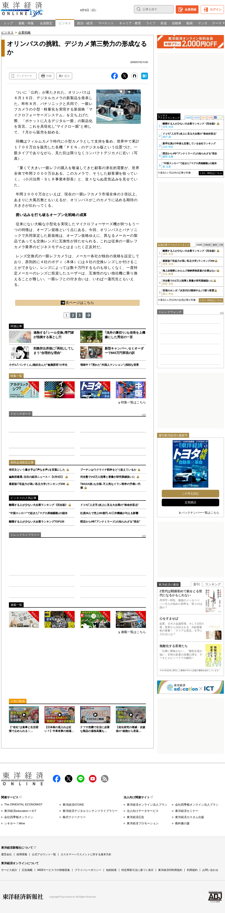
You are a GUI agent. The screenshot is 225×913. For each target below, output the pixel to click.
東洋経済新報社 (23, 897)
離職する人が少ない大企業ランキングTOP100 (36, 521)
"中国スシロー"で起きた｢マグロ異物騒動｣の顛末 (38, 513)
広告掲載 (27, 870)
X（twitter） (68, 778)
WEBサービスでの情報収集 (53, 870)
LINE (80, 778)
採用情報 (21, 854)
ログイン (215, 9)
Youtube (92, 778)
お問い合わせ (210, 870)
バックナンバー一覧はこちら (200, 512)
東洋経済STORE (73, 804)
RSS (104, 778)
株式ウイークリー (74, 817)
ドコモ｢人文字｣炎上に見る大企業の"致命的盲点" (109, 505)
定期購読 (190, 502)
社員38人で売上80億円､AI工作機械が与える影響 (109, 513)
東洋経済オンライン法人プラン (147, 804)
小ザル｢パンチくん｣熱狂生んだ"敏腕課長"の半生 (38, 364)
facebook (56, 778)
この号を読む (190, 493)
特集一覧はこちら (133, 402)
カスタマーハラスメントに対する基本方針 (86, 854)
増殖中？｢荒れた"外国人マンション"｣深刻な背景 (109, 364)
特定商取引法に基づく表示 (137, 870)
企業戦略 (24, 32)
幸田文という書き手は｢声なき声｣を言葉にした (37, 469)
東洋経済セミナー (186, 811)
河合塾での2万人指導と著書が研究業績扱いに (107, 476)
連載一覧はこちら (133, 632)
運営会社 (6, 854)
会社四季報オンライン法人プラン (197, 804)
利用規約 (192, 870)
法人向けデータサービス (143, 811)
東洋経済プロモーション (143, 823)
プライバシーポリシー (88, 870)
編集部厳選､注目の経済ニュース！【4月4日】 (36, 476)
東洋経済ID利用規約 (170, 870)
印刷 (49, 76)
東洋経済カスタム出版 (189, 817)
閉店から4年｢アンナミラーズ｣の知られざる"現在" (110, 521)
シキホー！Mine (14, 823)
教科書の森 (182, 823)
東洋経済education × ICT (20, 811)
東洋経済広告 (135, 817)
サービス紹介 (9, 870)
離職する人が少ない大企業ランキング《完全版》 (38, 505)
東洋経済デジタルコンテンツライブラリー (90, 811)
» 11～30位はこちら (211, 173)
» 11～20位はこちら (211, 300)
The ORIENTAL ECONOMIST (23, 804)
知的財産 (111, 870)
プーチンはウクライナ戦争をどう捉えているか (108, 469)
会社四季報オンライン (18, 817)
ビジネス (7, 32)
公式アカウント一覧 (44, 854)
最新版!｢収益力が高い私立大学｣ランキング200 (37, 484)
